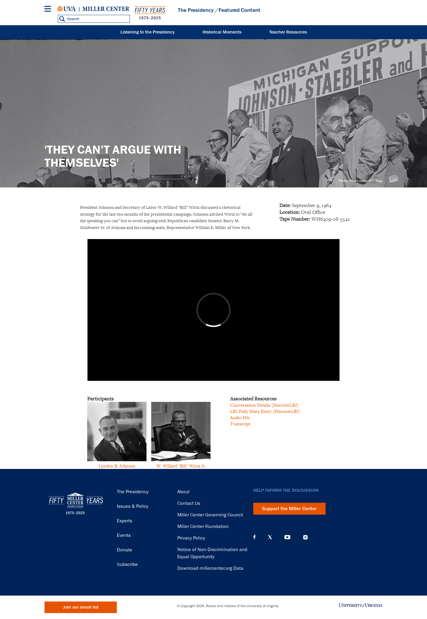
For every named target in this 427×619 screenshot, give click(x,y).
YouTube (287, 537)
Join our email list (80, 607)
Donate (124, 550)
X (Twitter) (270, 537)
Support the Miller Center (289, 509)
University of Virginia (67, 9)
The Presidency (196, 10)
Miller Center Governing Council (210, 515)
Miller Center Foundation (203, 526)
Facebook (254, 537)
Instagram (305, 537)
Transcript (240, 424)
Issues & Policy (132, 506)
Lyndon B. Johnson (117, 466)
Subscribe (127, 564)
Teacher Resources (288, 32)
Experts (124, 521)
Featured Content (239, 10)
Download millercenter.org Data (210, 568)
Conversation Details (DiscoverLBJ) (264, 405)
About (183, 492)
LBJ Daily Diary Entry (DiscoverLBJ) (265, 411)
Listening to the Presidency (147, 32)
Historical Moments (222, 32)
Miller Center (105, 9)
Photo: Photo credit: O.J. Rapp (361, 180)
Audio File (240, 417)
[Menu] (48, 9)
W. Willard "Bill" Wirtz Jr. (181, 466)
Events (124, 535)
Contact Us (188, 503)
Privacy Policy (191, 538)
